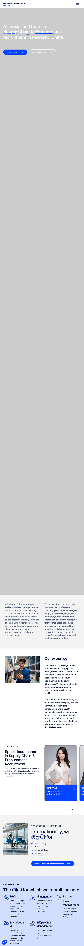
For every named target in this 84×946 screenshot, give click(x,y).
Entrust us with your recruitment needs (48, 863)
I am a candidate (39, 52)
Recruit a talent (11, 52)
